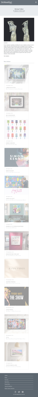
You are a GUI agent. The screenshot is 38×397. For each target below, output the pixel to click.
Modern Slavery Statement (9, 388)
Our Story (6, 379)
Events (6, 377)
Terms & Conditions (8, 386)
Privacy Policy (7, 384)
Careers (6, 375)
